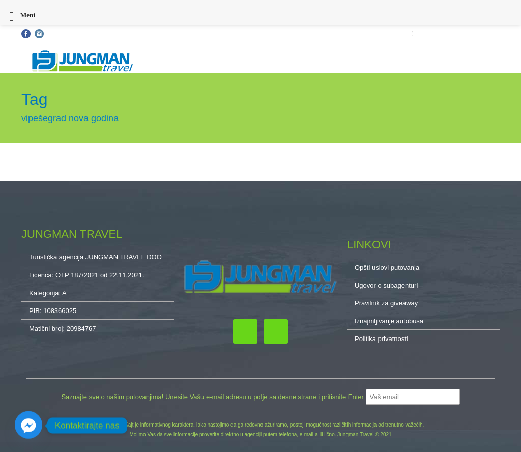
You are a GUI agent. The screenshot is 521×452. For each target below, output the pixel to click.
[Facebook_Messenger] (28, 425)
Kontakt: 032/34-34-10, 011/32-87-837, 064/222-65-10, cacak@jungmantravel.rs (225, 33)
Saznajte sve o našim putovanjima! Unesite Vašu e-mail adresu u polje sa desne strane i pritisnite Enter (213, 397)
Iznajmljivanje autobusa (389, 321)
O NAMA (488, 33)
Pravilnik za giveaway (386, 303)
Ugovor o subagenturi (386, 285)
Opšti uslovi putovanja (81, 33)
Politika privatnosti (381, 339)
